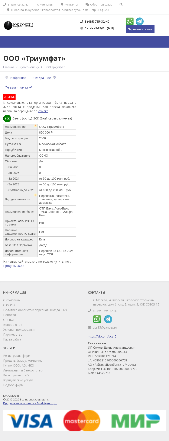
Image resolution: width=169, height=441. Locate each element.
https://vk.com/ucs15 (102, 336)
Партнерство (12, 334)
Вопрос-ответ (13, 325)
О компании (11, 300)
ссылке (43, 111)
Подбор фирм (13, 385)
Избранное (16, 78)
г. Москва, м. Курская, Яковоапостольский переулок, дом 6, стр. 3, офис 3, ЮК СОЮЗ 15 (126, 302)
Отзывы (9, 305)
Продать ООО (13, 266)
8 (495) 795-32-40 (105, 311)
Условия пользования (19, 329)
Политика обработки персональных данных (35, 310)
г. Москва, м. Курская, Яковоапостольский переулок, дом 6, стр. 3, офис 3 (58, 10)
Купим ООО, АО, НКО (18, 365)
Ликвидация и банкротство (23, 370)
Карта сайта (12, 339)
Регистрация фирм (16, 356)
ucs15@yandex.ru (105, 327)
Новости (9, 315)
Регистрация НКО (16, 375)
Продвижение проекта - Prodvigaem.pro (30, 403)
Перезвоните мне (140, 29)
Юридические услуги (18, 380)
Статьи (8, 320)
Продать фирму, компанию (22, 360)
